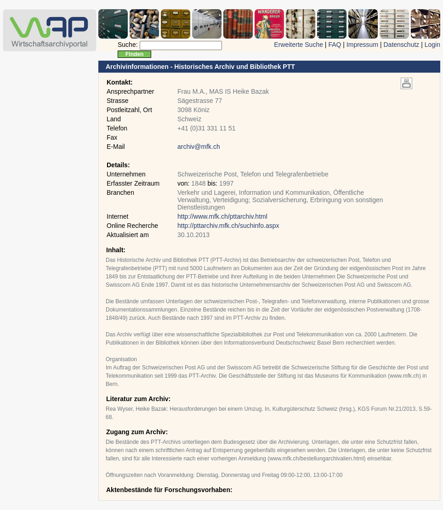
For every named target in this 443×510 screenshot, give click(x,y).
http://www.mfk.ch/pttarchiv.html (222, 216)
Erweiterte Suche (298, 44)
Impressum (362, 44)
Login (432, 44)
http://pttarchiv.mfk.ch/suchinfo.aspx (228, 225)
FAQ (334, 44)
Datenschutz (401, 44)
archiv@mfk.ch (198, 146)
